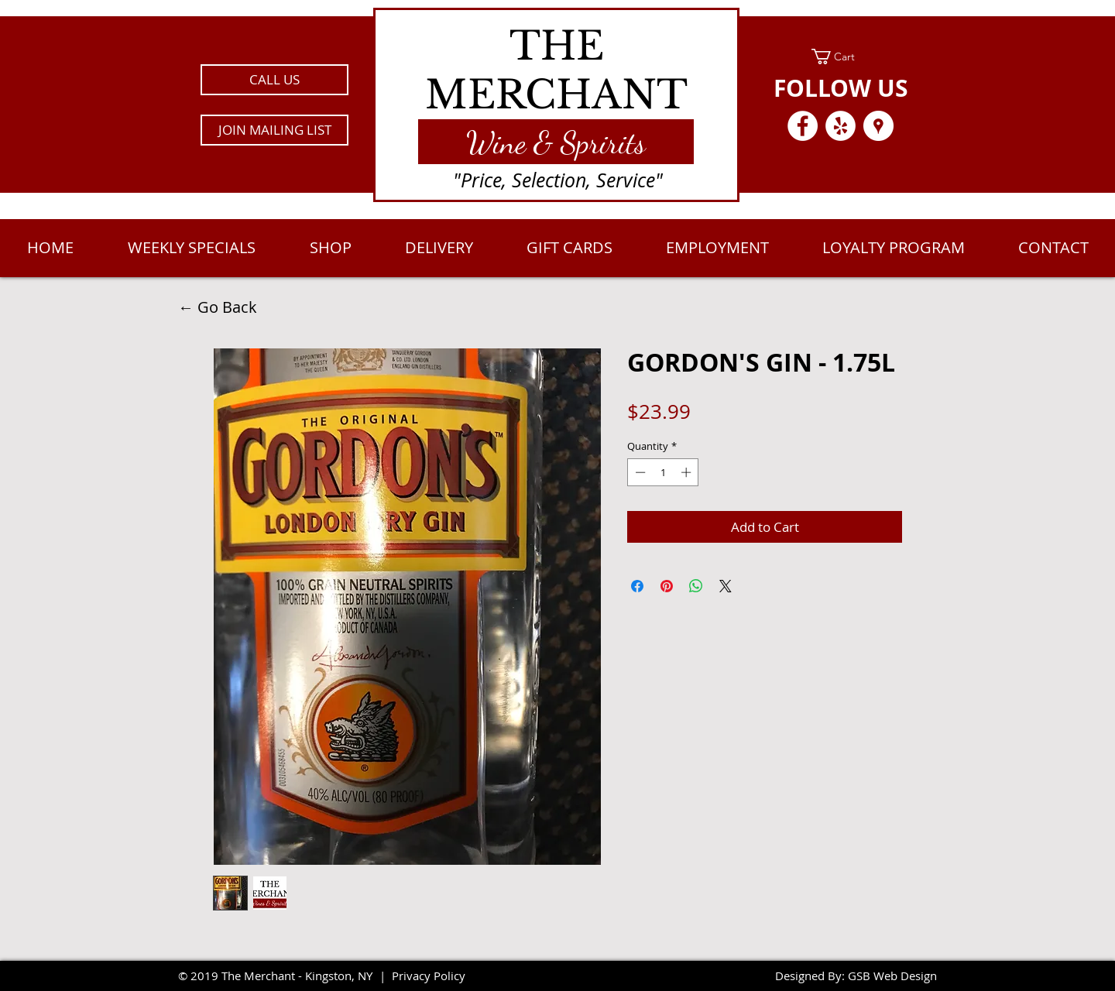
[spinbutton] (663, 472)
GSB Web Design (892, 975)
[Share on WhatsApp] (696, 586)
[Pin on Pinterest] (666, 586)
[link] (840, 56)
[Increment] (687, 472)
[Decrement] (639, 472)
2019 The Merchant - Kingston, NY (281, 975)
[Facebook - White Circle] (802, 126)
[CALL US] (274, 79)
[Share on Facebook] (637, 586)
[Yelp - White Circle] (840, 126)
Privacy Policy (428, 975)
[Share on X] (725, 586)
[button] (274, 130)
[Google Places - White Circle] (878, 126)
